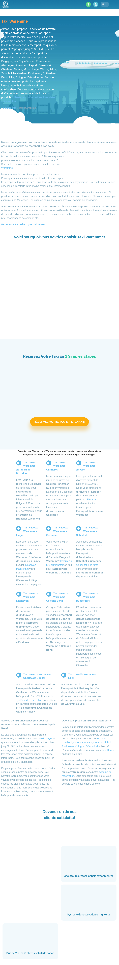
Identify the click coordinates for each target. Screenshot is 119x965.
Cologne (79, 746)
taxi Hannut (108, 750)
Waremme (7, 167)
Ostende (78, 742)
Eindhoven (68, 746)
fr (104, 4)
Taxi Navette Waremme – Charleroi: (57, 466)
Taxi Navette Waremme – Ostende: (57, 531)
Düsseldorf (92, 746)
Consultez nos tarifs (87, 565)
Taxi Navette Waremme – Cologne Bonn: (57, 597)
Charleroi (67, 742)
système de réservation (29, 700)
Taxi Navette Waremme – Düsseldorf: (87, 597)
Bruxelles (101, 738)
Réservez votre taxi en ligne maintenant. (23, 224)
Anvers (88, 742)
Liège (96, 742)
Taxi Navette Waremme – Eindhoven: (27, 597)
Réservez (92, 499)
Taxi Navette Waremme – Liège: (27, 531)
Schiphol (106, 742)
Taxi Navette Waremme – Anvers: (87, 466)
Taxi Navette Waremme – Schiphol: (87, 531)
